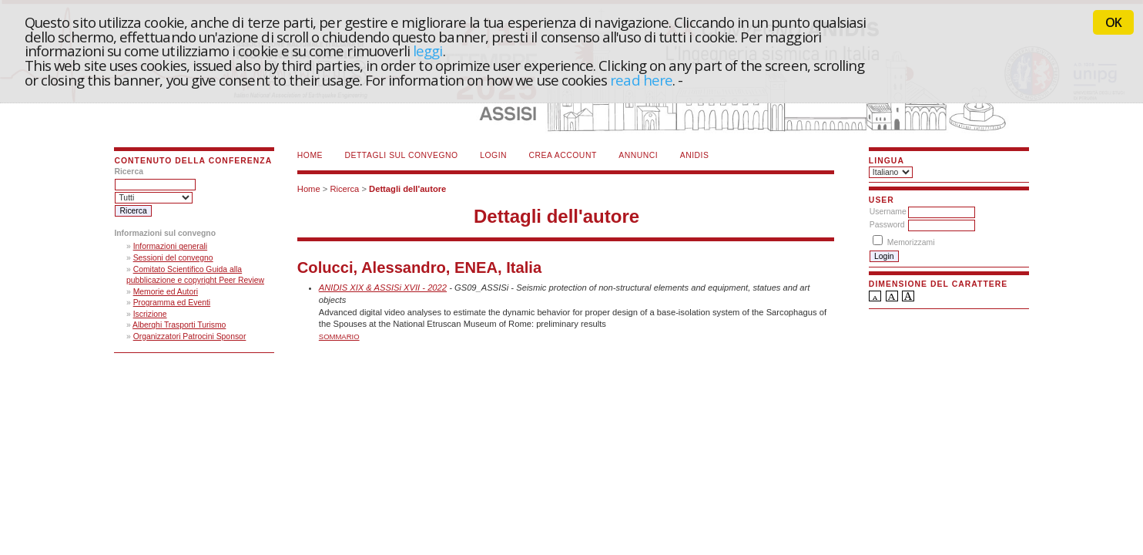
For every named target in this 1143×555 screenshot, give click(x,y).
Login (493, 155)
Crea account (563, 155)
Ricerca (344, 188)
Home (310, 155)
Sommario (339, 336)
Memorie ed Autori (165, 292)
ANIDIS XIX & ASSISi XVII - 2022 (383, 287)
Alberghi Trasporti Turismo (179, 325)
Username (888, 211)
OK (1113, 22)
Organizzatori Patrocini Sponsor (189, 336)
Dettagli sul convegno (401, 155)
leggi (427, 50)
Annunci (638, 155)
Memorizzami (911, 242)
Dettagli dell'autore (407, 188)
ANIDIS (694, 155)
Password (887, 224)
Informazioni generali (170, 246)
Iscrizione (150, 314)
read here (641, 79)
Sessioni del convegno (173, 258)
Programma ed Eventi (172, 302)
